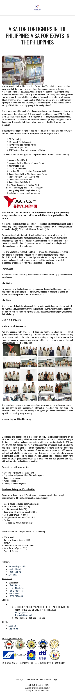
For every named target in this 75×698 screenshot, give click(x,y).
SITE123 (34, 690)
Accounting (13, 574)
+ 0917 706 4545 (16, 590)
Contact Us (13, 628)
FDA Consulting (15, 571)
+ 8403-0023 (14, 585)
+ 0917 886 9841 (15, 593)
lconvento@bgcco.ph (23, 615)
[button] (3, 7)
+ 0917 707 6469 (16, 596)
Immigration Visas (16, 569)
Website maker (43, 690)
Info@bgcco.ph (21, 612)
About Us (12, 625)
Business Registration (17, 566)
